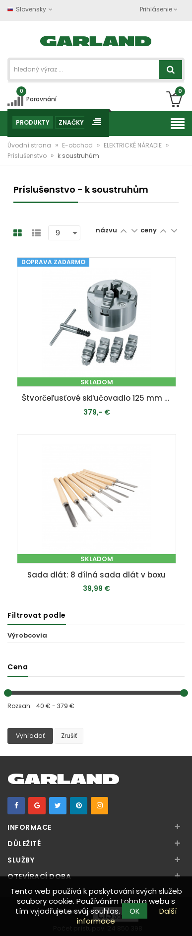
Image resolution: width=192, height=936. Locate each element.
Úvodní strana (30, 145)
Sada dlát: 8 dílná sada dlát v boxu (96, 575)
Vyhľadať (30, 735)
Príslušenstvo (27, 155)
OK (134, 911)
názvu (106, 230)
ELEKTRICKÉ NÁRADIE (133, 145)
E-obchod (78, 145)
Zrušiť (69, 735)
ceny (149, 230)
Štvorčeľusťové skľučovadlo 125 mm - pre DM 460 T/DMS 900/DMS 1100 (99, 398)
